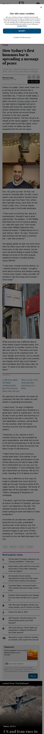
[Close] (41, 7)
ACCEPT (22, 31)
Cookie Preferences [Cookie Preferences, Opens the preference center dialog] (22, 37)
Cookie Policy (22, 26)
